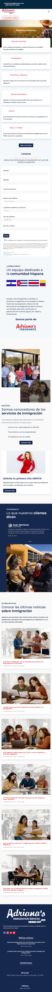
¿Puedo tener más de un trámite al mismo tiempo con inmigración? (23, 708)
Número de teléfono (26, 200)
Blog (23, 666)
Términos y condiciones (7, 255)
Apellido (26, 181)
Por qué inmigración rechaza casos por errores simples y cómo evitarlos (24, 798)
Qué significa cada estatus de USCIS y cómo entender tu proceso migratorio (24, 753)
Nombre (26, 172)
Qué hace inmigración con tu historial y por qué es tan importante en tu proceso (23, 662)
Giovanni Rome (9, 666)
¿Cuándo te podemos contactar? (26, 209)
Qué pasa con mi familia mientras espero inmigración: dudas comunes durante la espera (25, 889)
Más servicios (26, 145)
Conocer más (26, 443)
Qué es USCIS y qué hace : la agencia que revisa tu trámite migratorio (25, 844)
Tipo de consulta (26, 227)
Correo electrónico (26, 191)
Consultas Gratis (10, 18)
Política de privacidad (6, 253)
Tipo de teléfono (26, 218)
